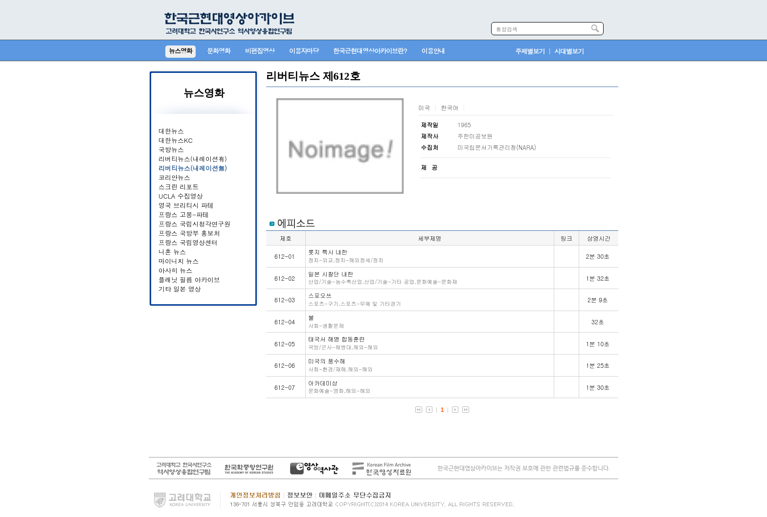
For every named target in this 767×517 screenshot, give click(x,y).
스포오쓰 (354, 299)
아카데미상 (339, 387)
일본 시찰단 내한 (382, 278)
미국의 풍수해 (340, 365)
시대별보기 (569, 51)
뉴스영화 (204, 93)
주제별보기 (530, 51)
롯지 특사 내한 (346, 255)
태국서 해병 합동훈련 (343, 343)
